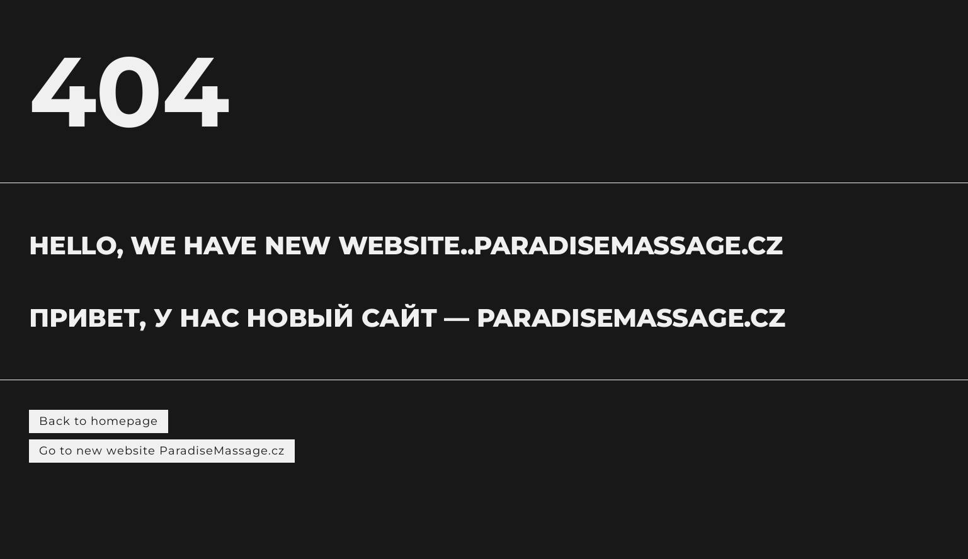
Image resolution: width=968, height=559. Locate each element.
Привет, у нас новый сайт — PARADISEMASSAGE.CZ (407, 317)
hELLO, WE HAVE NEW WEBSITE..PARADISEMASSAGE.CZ (405, 245)
